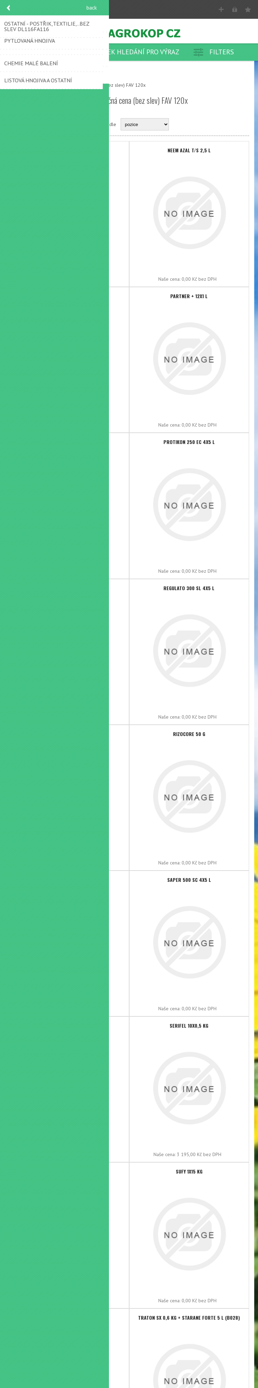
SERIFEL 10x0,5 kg (189, 1025)
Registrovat (221, 9)
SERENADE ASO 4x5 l (69, 1025)
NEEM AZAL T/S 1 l (69, 150)
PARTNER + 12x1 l (189, 296)
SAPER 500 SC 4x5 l (189, 879)
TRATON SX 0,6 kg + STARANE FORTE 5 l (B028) (189, 1317)
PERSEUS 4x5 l (69, 441)
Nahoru (19, 85)
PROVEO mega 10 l (69, 588)
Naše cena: (49, 279)
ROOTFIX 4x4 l (69, 879)
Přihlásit (235, 9)
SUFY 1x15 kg (189, 1171)
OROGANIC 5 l (69, 296)
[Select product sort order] (145, 124)
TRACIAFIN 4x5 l (69, 1317)
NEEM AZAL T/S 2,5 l (189, 150)
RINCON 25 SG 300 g (68, 733)
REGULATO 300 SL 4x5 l (188, 588)
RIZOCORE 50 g (189, 733)
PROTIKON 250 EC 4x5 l (189, 441)
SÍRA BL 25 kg (69, 1171)
